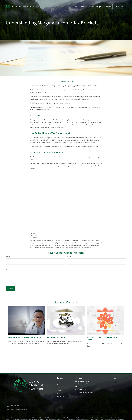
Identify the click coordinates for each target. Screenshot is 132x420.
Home (58, 382)
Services (59, 388)
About (58, 385)
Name (8, 256)
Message (9, 270)
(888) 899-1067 (82, 393)
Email (69, 256)
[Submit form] (10, 288)
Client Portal (60, 396)
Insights (59, 391)
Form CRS (24, 410)
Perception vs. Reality (56, 337)
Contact (59, 393)
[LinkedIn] (116, 382)
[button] (76, 6)
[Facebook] (112, 382)
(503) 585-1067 (82, 390)
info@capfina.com (83, 387)
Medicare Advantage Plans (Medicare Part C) (26, 337)
